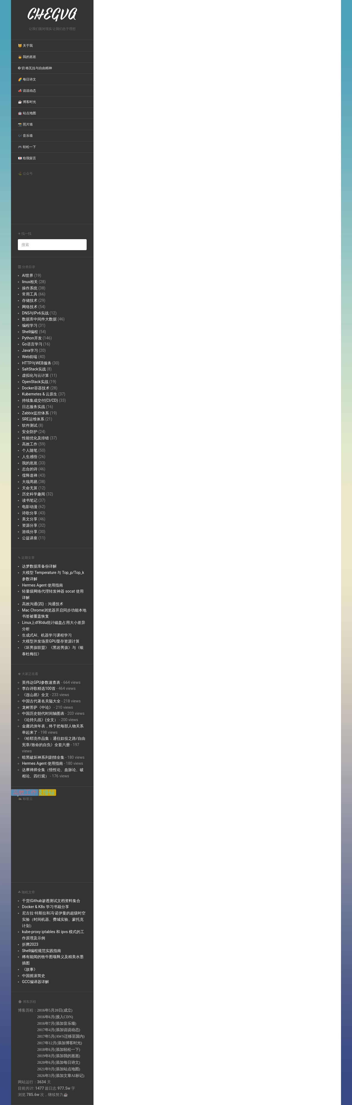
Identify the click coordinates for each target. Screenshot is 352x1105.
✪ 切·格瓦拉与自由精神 (35, 68)
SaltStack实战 (34, 369)
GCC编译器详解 (35, 982)
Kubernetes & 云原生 (39, 394)
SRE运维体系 (33, 419)
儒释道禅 (29, 475)
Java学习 (30, 350)
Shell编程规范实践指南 (41, 950)
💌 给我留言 (27, 158)
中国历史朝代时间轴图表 (43, 713)
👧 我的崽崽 (27, 57)
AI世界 (27, 275)
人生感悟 (29, 456)
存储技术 (29, 300)
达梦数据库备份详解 (39, 566)
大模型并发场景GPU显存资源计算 (50, 641)
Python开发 (32, 338)
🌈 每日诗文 (27, 79)
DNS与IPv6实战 (35, 313)
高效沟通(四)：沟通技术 (42, 604)
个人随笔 (29, 450)
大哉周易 (29, 481)
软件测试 (29, 425)
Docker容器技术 (36, 388)
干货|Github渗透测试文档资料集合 (51, 900)
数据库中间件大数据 (39, 319)
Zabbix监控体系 (35, 413)
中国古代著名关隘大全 (41, 701)
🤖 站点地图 (27, 113)
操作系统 (29, 288)
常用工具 (29, 294)
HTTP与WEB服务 (36, 363)
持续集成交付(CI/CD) (40, 400)
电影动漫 (29, 506)
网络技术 (29, 307)
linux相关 (30, 282)
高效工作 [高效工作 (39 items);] (24, 792)
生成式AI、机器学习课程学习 (47, 635)
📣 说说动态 (27, 91)
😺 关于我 (25, 46)
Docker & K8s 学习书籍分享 (45, 907)
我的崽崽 (29, 463)
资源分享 (29, 525)
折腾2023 (30, 944)
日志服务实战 (33, 406)
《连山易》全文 (35, 695)
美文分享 (29, 519)
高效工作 (29, 444)
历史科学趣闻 (33, 494)
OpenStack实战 (35, 382)
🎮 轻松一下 (27, 147)
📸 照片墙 (25, 124)
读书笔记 (29, 500)
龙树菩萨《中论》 (37, 707)
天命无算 (29, 488)
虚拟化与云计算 (35, 375)
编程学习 (29, 325)
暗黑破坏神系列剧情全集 (43, 757)
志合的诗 (29, 469)
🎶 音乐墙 (25, 136)
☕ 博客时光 (27, 102)
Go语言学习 (32, 344)
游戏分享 (29, 531)
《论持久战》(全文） (40, 720)
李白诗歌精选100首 (39, 688)
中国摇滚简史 (33, 975)
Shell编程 (30, 332)
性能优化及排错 (35, 438)
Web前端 (29, 357)
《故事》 (29, 969)
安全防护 (29, 431)
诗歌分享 (29, 513)
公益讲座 (29, 538)
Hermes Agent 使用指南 (42, 585)
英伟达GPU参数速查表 (41, 682)
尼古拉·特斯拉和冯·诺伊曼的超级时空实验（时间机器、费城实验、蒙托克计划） (54, 919)
